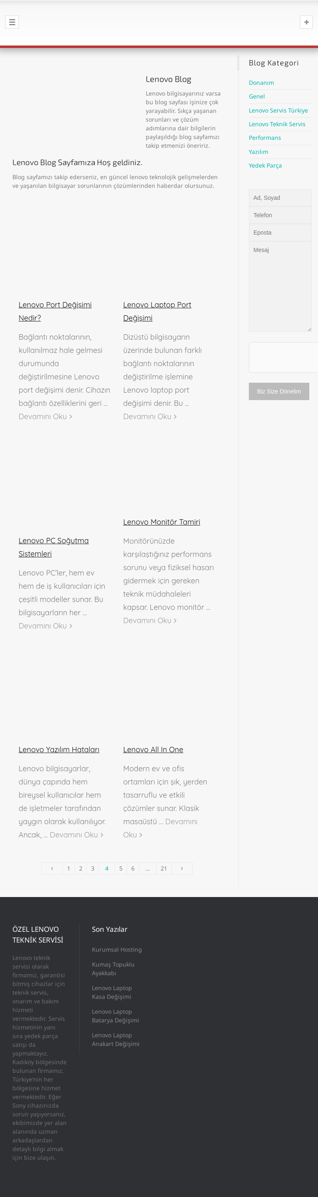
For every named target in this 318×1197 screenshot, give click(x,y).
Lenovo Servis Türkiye (278, 110)
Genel (257, 96)
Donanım (261, 82)
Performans (265, 138)
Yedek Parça (265, 165)
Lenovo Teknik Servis (277, 124)
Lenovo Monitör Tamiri (161, 522)
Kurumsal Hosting (117, 949)
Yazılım (258, 152)
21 (164, 868)
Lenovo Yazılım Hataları (59, 749)
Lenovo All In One (153, 749)
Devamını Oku (43, 416)
